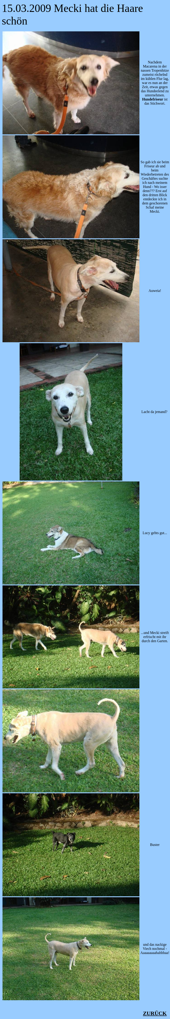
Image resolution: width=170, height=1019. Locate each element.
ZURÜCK (155, 1013)
